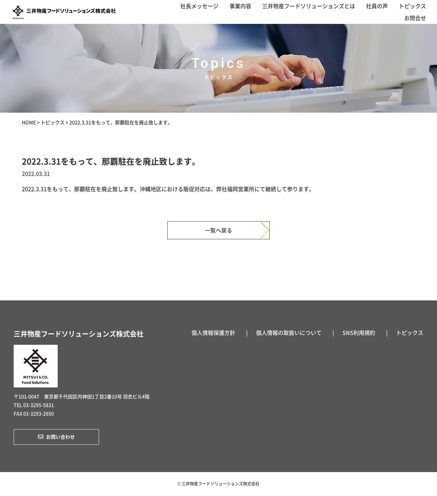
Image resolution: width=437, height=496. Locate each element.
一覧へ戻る (218, 230)
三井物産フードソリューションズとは (308, 6)
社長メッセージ (199, 6)
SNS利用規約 (358, 332)
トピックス (412, 6)
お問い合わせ (56, 436)
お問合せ (415, 18)
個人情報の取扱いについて (289, 332)
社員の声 (377, 6)
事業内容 (240, 6)
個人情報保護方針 (213, 332)
